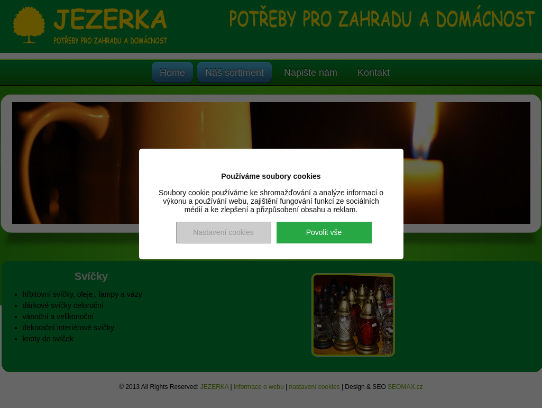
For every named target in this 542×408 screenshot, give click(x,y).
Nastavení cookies (223, 232)
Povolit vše (324, 232)
